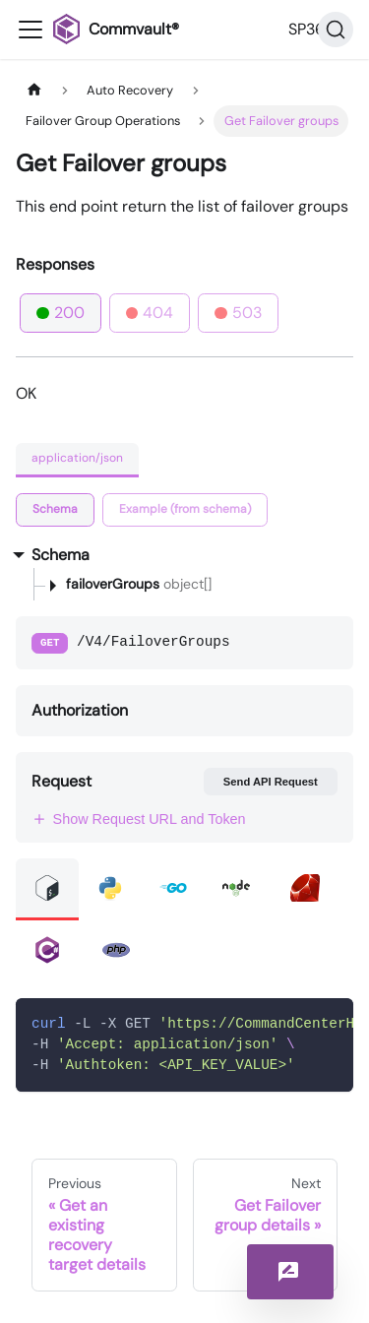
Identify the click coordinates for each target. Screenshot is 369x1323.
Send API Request (270, 782)
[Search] (335, 29)
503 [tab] (238, 312)
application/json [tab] (77, 458)
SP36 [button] (306, 29)
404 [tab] (150, 312)
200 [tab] (60, 312)
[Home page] (34, 90)
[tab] (55, 510)
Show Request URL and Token (138, 819)
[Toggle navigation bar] (30, 29)
